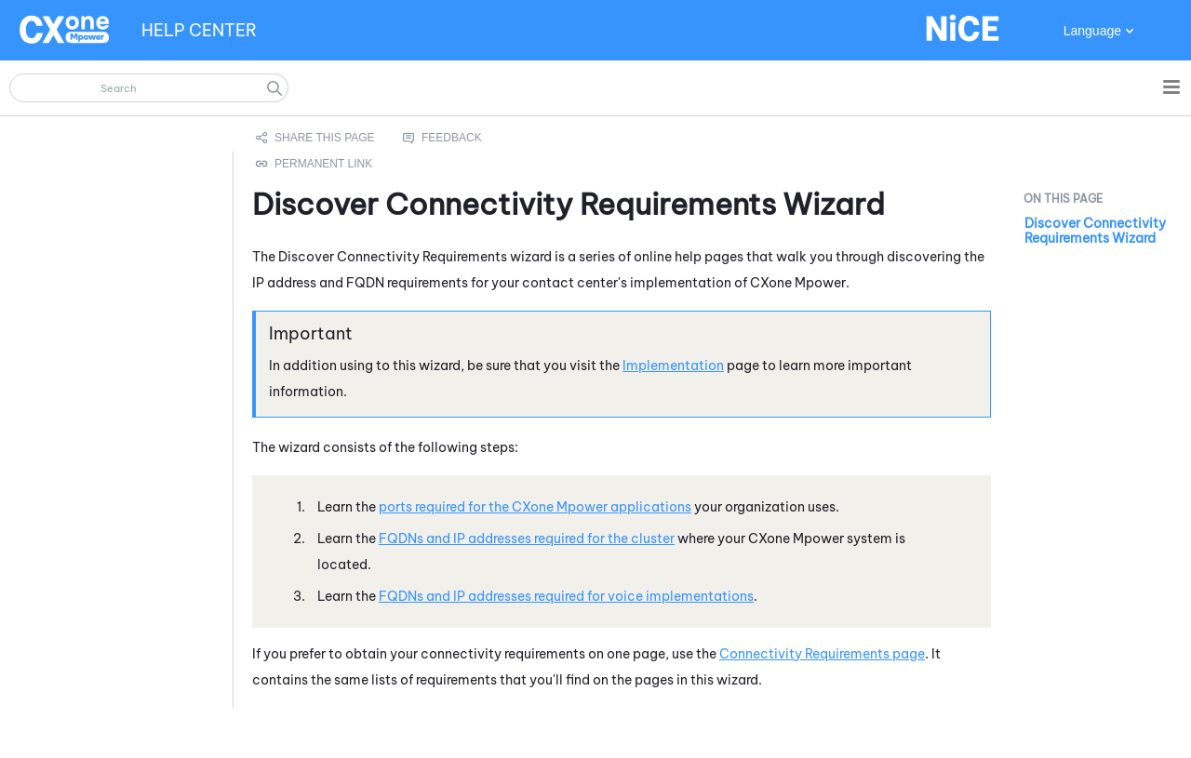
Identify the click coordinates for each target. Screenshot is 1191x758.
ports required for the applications (535, 507)
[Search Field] (148, 87)
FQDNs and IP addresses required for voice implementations (566, 596)
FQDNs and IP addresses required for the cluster (527, 538)
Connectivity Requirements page (822, 653)
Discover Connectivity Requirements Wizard (1095, 230)
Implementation (673, 365)
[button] (274, 87)
